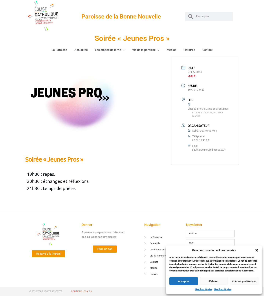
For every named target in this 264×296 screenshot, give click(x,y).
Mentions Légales (81, 291)
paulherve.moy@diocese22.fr (209, 149)
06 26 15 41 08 (200, 140)
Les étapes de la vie (110, 50)
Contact (207, 50)
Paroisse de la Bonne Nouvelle (121, 16)
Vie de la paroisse (145, 50)
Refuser (213, 281)
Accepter (183, 281)
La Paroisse (59, 50)
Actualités (81, 50)
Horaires (189, 50)
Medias (171, 50)
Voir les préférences (244, 281)
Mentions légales (203, 289)
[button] (256, 250)
